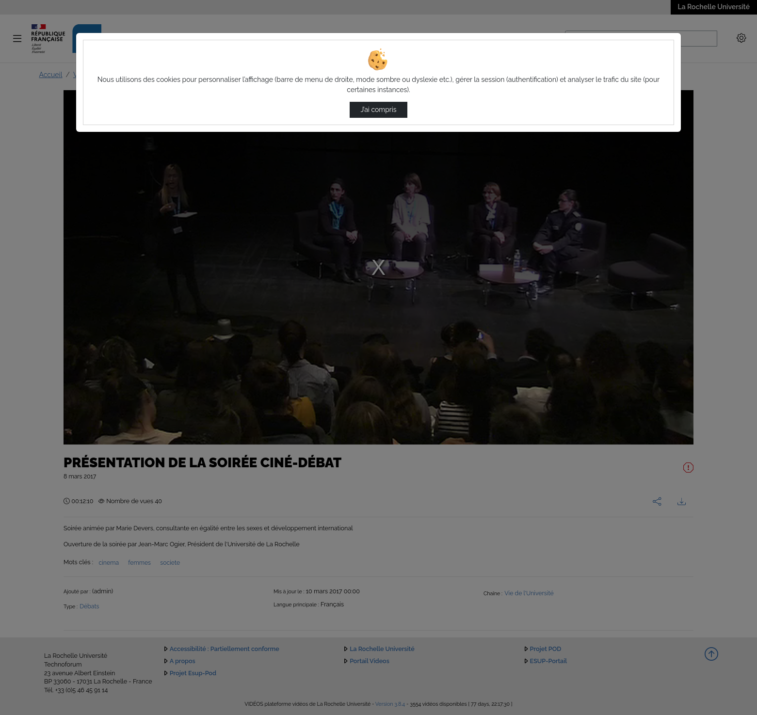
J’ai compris (378, 109)
